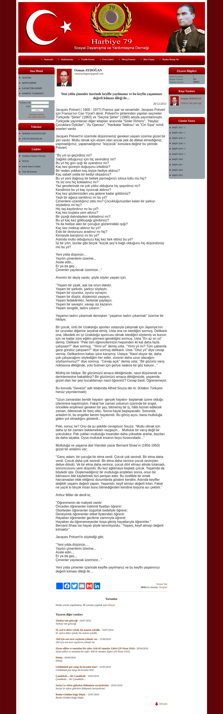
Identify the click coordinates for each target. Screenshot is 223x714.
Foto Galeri (108, 59)
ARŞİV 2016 (177, 170)
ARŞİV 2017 (177, 165)
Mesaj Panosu (128, 59)
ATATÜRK (27, 78)
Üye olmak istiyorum (37, 117)
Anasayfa (48, 59)
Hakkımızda (67, 59)
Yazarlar (163, 587)
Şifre (28, 106)
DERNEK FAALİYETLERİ (34, 133)
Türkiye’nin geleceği (190, 103)
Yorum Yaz (161, 584)
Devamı (161, 703)
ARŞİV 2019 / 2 (178, 149)
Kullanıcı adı (25, 102)
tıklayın (111, 605)
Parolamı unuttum (36, 114)
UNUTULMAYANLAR (32, 139)
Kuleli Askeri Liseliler (31, 166)
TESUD (25, 161)
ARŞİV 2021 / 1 (178, 133)
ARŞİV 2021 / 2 (178, 127)
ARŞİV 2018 (177, 159)
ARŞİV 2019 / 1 (178, 154)
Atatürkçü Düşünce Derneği (33, 156)
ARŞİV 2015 (177, 175)
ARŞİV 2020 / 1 (178, 143)
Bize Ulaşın (148, 59)
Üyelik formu (87, 59)
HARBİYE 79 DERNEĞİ (33, 93)
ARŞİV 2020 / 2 (178, 138)
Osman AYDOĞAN (190, 98)
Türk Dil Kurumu (29, 172)
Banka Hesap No (170, 59)
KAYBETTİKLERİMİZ (32, 88)
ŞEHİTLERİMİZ (29, 83)
